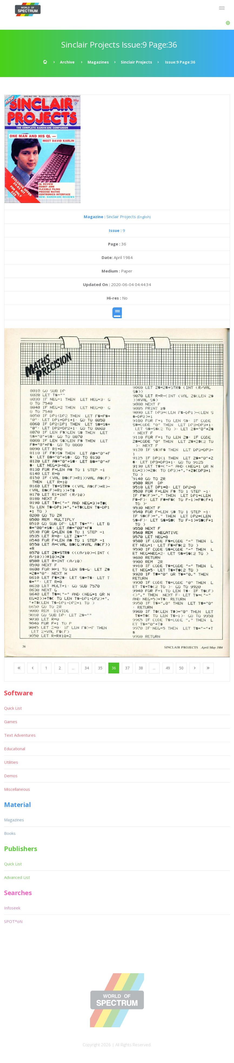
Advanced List (17, 877)
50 (181, 667)
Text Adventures (20, 735)
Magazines (98, 62)
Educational (14, 748)
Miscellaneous (17, 789)
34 (87, 667)
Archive (67, 62)
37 (127, 667)
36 (114, 667)
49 (168, 667)
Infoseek (12, 908)
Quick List (13, 708)
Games (10, 721)
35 (100, 667)
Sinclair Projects (136, 62)
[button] (228, 23)
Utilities (11, 762)
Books (10, 833)
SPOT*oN (13, 921)
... (73, 667)
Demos (11, 775)
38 (141, 667)
